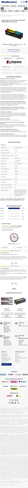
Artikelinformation (6, 67)
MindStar (13, 6)
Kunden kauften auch (6, 72)
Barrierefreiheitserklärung (21, 358)
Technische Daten (6, 69)
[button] (2, 8)
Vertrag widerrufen (6, 364)
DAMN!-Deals (21, 6)
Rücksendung (4, 355)
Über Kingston (18, 72)
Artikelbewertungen (18, 67)
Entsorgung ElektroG (6, 358)
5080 (23, 11)
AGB (16, 355)
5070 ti (17, 11)
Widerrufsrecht (4, 354)
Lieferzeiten (4, 356)
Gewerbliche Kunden (6, 359)
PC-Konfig (6, 6)
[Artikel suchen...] (13, 8)
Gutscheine (17, 360)
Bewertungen (15, 56)
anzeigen (19, 226)
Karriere (17, 362)
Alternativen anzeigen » (14, 51)
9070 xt (10, 11)
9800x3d (3, 11)
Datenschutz (18, 356)
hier (21, 482)
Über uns (17, 359)
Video (14, 69)
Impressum (17, 354)
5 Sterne (2, 208)
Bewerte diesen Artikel (7, 229)
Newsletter (3, 362)
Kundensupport (5, 360)
